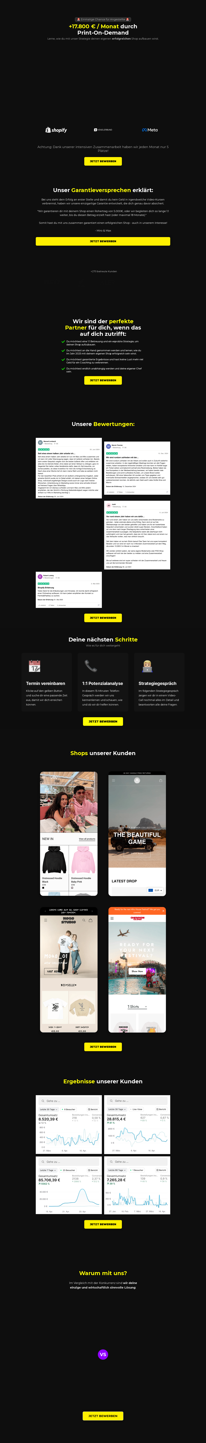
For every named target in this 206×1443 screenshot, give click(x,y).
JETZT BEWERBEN (103, 161)
